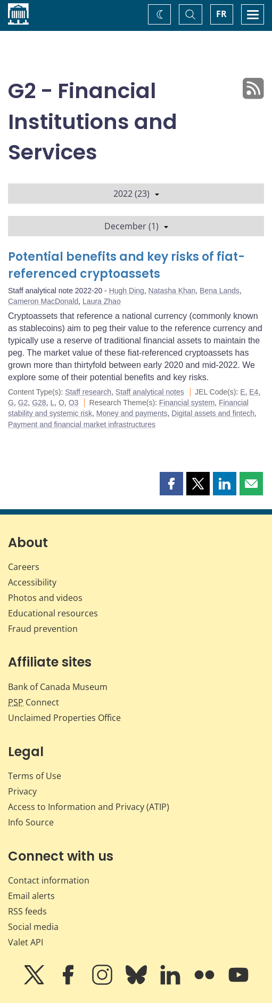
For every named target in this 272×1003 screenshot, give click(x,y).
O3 (74, 402)
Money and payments (132, 413)
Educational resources (53, 613)
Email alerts (31, 896)
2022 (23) (136, 193)
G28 (39, 402)
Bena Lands (220, 290)
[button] (171, 483)
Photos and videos (45, 598)
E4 (253, 392)
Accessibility (32, 582)
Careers (23, 567)
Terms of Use (34, 776)
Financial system (187, 402)
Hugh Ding (126, 290)
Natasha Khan (172, 290)
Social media (33, 927)
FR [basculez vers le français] (221, 14)
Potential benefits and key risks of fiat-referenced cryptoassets (126, 265)
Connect (33, 702)
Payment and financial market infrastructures (81, 424)
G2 (23, 402)
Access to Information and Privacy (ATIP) (88, 807)
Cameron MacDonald (43, 301)
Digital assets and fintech (212, 413)
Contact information (48, 880)
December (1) (136, 226)
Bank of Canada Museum (58, 687)
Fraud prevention (43, 629)
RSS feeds (27, 911)
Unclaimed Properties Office (64, 718)
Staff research (88, 392)
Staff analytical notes (150, 392)
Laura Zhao (102, 301)
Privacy (22, 791)
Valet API (25, 942)
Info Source (31, 822)
